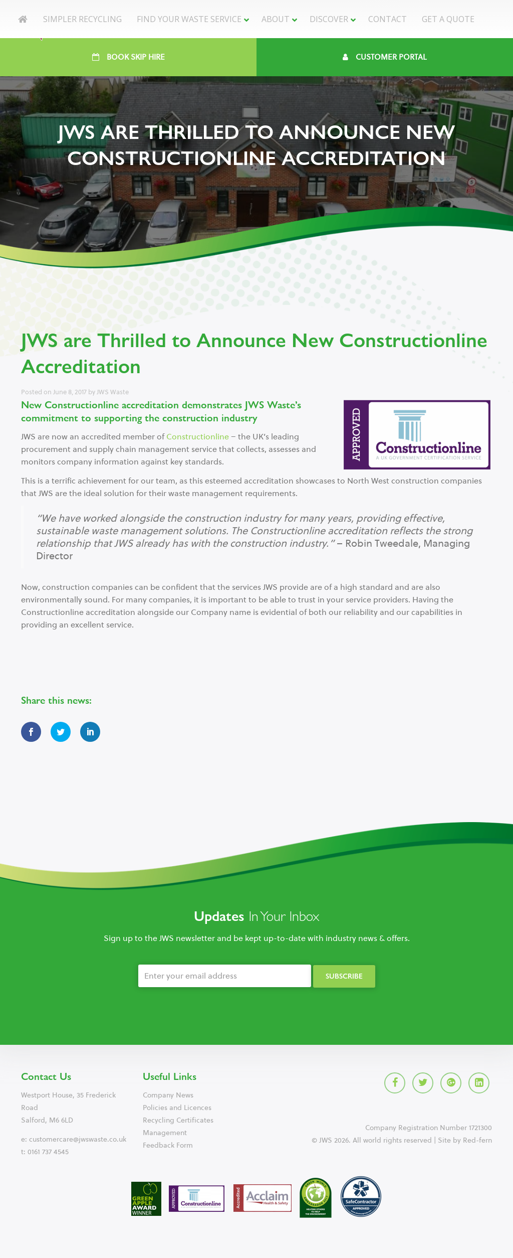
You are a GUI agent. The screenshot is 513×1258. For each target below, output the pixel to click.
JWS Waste (113, 392)
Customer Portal (385, 57)
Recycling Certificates (178, 1120)
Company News (168, 1095)
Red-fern (477, 1140)
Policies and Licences (177, 1108)
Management (165, 1133)
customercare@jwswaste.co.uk (77, 1139)
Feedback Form (168, 1145)
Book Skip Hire (128, 57)
